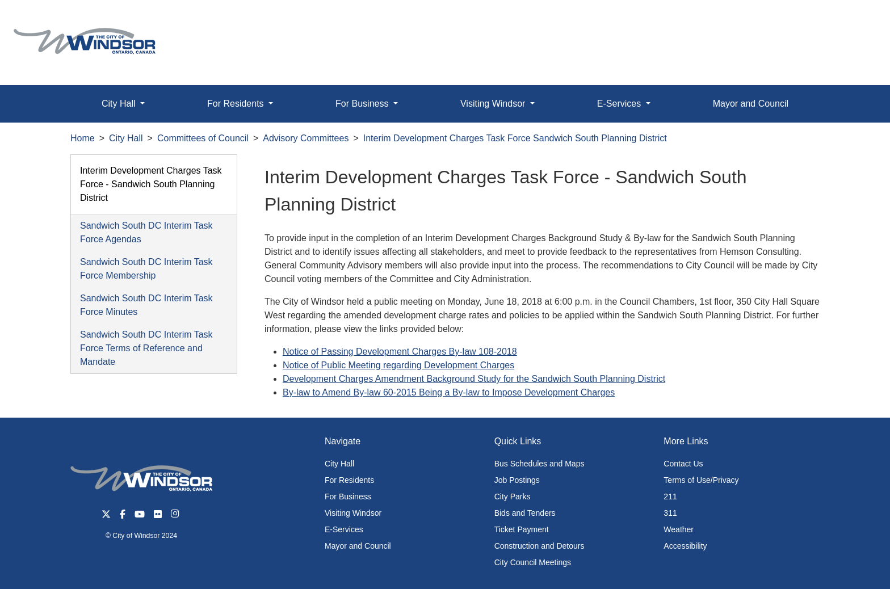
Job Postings (517, 480)
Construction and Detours (539, 545)
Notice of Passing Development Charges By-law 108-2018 (400, 351)
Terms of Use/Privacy (701, 480)
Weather (679, 529)
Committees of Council (203, 138)
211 (670, 496)
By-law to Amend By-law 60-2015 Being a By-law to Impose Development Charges (449, 392)
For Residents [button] (236, 103)
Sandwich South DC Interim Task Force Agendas (146, 232)
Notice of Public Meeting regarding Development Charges (398, 365)
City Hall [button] (120, 103)
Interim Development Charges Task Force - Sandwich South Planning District (151, 184)
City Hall (126, 138)
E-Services (344, 529)
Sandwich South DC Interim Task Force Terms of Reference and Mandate (146, 348)
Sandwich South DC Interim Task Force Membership (146, 268)
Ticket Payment (521, 529)
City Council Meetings (532, 562)
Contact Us (683, 463)
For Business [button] (363, 103)
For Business (348, 496)
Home (82, 138)
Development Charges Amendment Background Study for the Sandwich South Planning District (474, 379)
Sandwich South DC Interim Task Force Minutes (146, 305)
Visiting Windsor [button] (494, 103)
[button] (855, 21)
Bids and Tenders (525, 513)
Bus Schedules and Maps (539, 463)
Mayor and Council (750, 103)
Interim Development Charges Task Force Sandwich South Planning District (515, 138)
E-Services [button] (620, 103)
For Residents (349, 480)
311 (670, 513)
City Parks (512, 496)
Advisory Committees (306, 138)
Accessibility (685, 545)
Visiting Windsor (353, 513)
